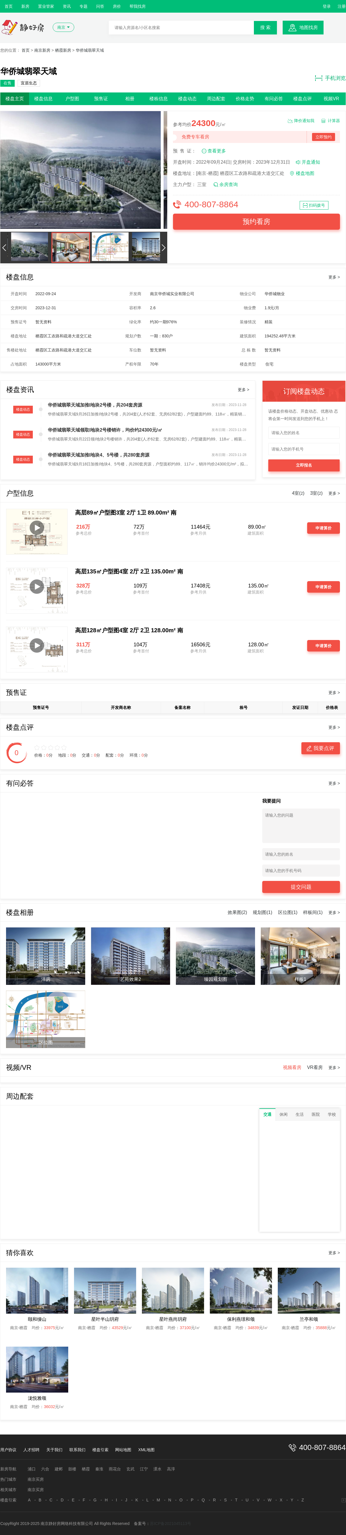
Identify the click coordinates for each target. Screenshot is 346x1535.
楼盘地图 (305, 173)
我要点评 (323, 748)
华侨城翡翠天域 (90, 50)
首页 (9, 6)
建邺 (59, 1469)
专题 (83, 6)
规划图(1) (262, 912)
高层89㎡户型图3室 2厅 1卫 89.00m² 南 (125, 512)
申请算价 (323, 528)
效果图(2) (237, 912)
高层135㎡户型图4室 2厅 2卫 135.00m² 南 (129, 571)
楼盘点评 (302, 98)
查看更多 (217, 150)
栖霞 (86, 1469)
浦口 (32, 1469)
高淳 (171, 1469)
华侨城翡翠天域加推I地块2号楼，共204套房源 (95, 405)
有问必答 (274, 98)
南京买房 (36, 1479)
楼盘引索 (100, 1449)
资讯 (67, 6)
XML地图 (146, 1449)
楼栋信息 (158, 98)
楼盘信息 (43, 98)
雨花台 (115, 1469)
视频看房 (292, 1067)
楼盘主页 (14, 98)
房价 (117, 6)
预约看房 (256, 221)
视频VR (331, 98)
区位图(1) (288, 912)
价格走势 (245, 98)
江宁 (144, 1469)
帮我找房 (138, 6)
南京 (61, 27)
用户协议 (8, 1449)
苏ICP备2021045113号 (170, 1523)
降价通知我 (304, 120)
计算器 (334, 120)
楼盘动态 (187, 98)
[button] (4, 247)
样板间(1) (313, 912)
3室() (316, 493)
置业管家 (46, 6)
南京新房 (42, 50)
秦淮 (99, 1469)
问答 (100, 6)
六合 (45, 1469)
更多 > (334, 277)
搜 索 (265, 27)
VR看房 (315, 1067)
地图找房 (308, 27)
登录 (327, 6)
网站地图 (123, 1449)
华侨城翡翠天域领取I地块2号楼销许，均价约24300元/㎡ (105, 430)
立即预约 (323, 137)
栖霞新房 (63, 50)
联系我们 (77, 1449)
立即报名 (304, 465)
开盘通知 (311, 162)
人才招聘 (31, 1449)
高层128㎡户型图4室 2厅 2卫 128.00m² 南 (129, 630)
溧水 (157, 1469)
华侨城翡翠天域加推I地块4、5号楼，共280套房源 (98, 455)
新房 (25, 6)
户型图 (72, 98)
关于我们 (54, 1449)
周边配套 (216, 98)
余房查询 (228, 184)
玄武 (130, 1469)
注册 (342, 6)
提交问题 (301, 887)
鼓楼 (72, 1469)
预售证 (101, 98)
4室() (298, 493)
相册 (129, 98)
